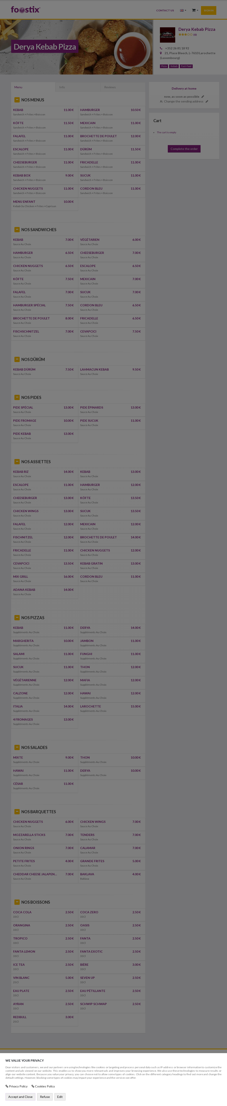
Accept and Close (20, 1097)
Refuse (45, 1097)
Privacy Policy (16, 1086)
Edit (60, 1097)
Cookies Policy (43, 1086)
